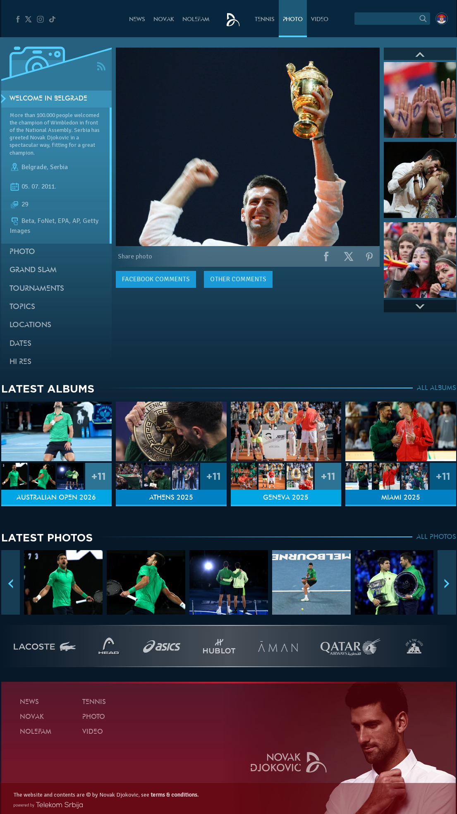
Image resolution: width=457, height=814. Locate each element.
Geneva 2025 (286, 498)
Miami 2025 (400, 498)
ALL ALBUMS (436, 388)
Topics (22, 307)
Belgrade (34, 167)
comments (156, 279)
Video (319, 20)
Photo (293, 20)
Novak (163, 20)
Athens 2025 (171, 498)
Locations (30, 325)
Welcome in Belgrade (48, 99)
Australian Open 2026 (56, 498)
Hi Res (20, 362)
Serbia (59, 167)
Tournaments (37, 289)
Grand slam (33, 270)
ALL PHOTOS (436, 537)
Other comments (238, 279)
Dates (20, 344)
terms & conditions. (175, 794)
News (137, 20)
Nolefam (195, 20)
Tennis (265, 20)
